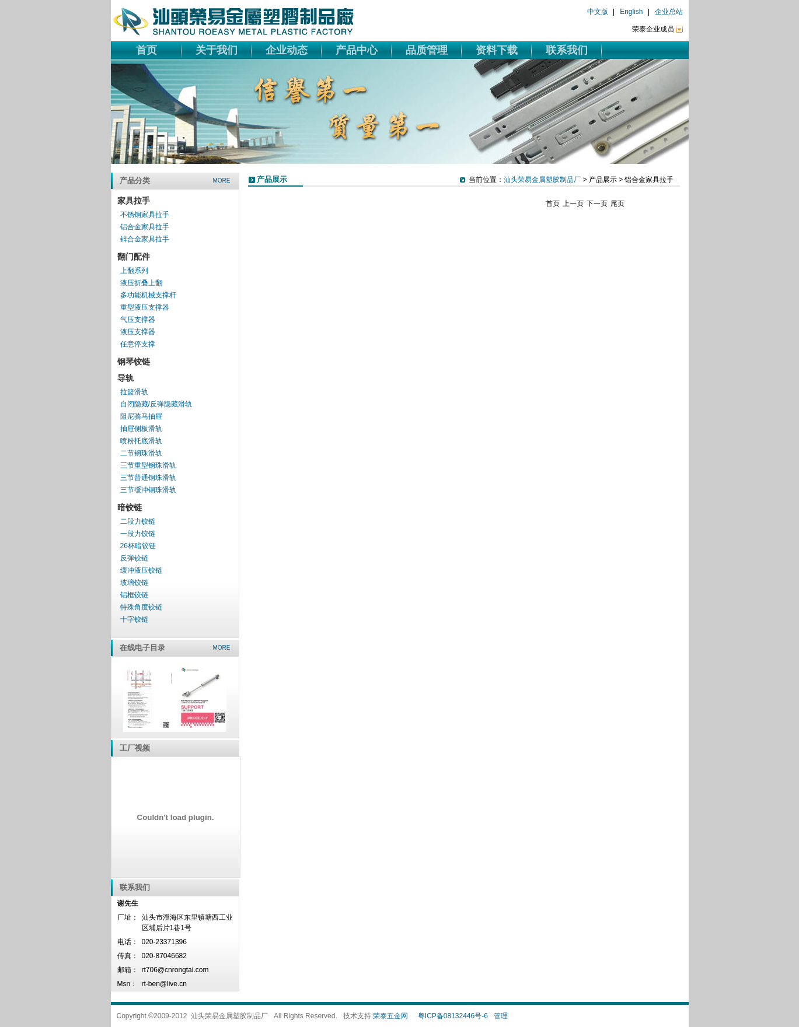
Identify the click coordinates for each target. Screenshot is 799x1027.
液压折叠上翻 (141, 283)
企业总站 (669, 12)
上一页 (573, 203)
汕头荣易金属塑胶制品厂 (542, 180)
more (222, 180)
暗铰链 (129, 507)
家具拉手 (133, 200)
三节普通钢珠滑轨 (148, 478)
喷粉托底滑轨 (141, 441)
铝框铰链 (134, 595)
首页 (146, 50)
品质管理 (427, 50)
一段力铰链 (137, 534)
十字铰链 (134, 619)
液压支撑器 (137, 332)
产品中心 (357, 50)
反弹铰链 (134, 558)
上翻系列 (134, 271)
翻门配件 (133, 256)
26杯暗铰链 (138, 546)
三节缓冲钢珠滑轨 (148, 490)
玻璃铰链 (134, 583)
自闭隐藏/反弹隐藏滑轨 (156, 404)
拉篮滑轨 (134, 392)
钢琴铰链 (133, 361)
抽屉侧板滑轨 (141, 429)
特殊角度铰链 (141, 607)
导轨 (125, 378)
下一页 (597, 203)
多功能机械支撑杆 (148, 295)
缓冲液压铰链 (141, 570)
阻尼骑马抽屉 (141, 416)
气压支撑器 (137, 320)
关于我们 (217, 50)
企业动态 (287, 50)
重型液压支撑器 (144, 307)
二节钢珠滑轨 (141, 453)
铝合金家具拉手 (144, 227)
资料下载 (497, 50)
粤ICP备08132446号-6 (453, 1016)
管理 (501, 1016)
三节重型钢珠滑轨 (148, 465)
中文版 (597, 12)
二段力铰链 (137, 521)
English (631, 12)
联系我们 (567, 50)
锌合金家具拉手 (144, 239)
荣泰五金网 (390, 1016)
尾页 (617, 203)
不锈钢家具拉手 (144, 215)
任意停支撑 (137, 344)
